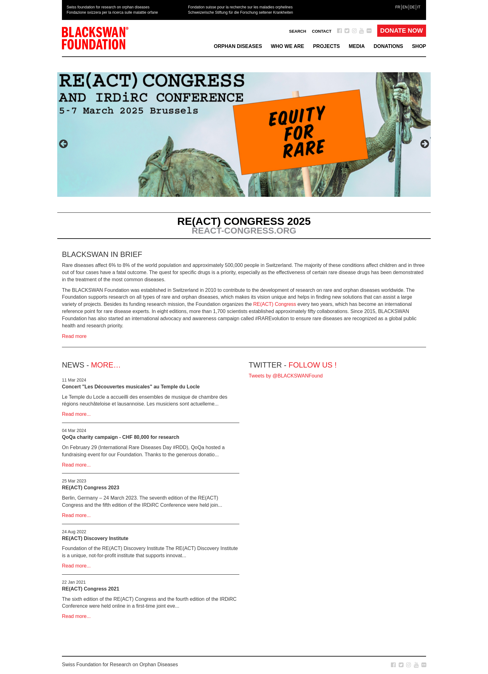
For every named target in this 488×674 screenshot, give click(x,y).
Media (357, 46)
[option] (244, 147)
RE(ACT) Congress (274, 304)
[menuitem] (397, 7)
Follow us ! (313, 365)
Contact (321, 31)
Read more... (76, 414)
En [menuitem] (405, 7)
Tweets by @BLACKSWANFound (286, 375)
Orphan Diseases (238, 46)
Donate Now (401, 30)
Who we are (287, 46)
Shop (419, 46)
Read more (74, 336)
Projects (326, 46)
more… (106, 365)
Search (297, 31)
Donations (388, 46)
